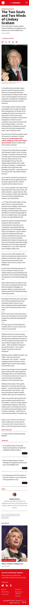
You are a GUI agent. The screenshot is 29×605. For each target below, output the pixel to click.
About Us (3, 589)
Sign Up (24, 602)
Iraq (12, 515)
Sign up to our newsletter (18, 592)
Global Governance (8, 9)
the (15, 3)
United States (5, 517)
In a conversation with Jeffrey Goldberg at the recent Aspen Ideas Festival (14, 140)
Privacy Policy (5, 592)
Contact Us (18, 589)
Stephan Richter (8, 38)
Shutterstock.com (12, 83)
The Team (17, 596)
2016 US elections (5, 515)
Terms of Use (4, 594)
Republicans (16, 515)
